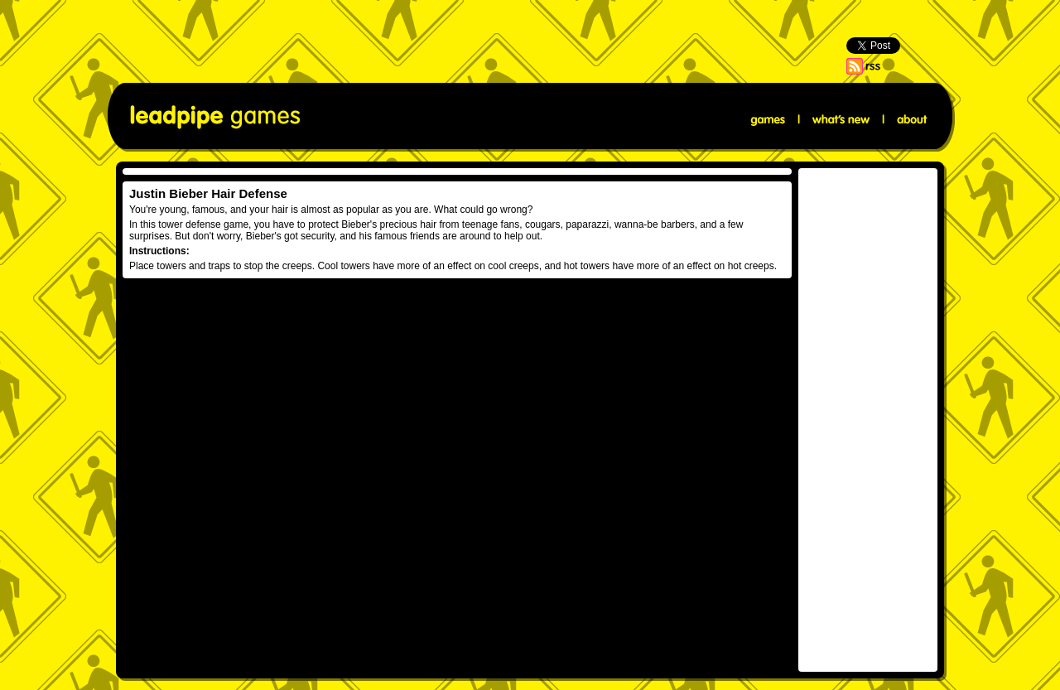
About (910, 120)
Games (768, 120)
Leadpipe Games (215, 117)
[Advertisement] (530, 37)
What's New (840, 120)
